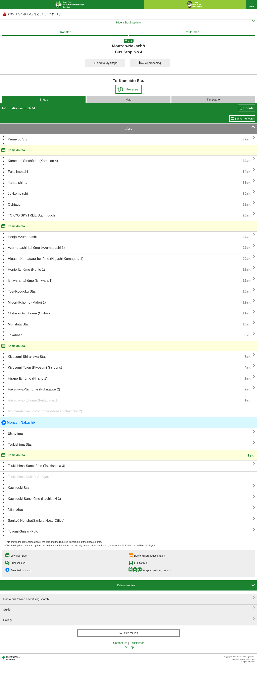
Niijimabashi (17, 509)
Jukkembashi (18, 193)
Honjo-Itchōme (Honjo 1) (26, 269)
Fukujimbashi (18, 172)
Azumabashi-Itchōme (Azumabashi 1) (36, 248)
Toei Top (128, 647)
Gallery (129, 618)
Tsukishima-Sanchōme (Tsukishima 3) (36, 466)
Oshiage (14, 204)
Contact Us (120, 642)
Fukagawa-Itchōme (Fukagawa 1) (33, 400)
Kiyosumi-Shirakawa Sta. (27, 357)
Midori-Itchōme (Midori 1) (27, 302)
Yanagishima (17, 183)
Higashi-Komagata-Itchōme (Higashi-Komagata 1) (45, 259)
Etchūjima (15, 433)
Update (248, 108)
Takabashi (15, 335)
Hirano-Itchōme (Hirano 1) (27, 378)
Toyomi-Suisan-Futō (23, 531)
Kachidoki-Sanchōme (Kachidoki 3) (34, 499)
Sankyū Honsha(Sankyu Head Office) (36, 520)
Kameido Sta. (18, 139)
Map (128, 99)
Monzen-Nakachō (18, 422)
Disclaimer (137, 642)
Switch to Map (244, 118)
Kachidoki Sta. (19, 488)
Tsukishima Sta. (20, 444)
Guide (129, 608)
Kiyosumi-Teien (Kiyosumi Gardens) (35, 367)
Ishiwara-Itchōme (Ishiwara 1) (30, 281)
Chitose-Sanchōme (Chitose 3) (31, 313)
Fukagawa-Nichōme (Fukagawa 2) (34, 389)
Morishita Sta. (18, 324)
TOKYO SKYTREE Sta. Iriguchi (32, 215)
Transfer (64, 32)
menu (251, 4)
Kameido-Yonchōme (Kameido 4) (33, 161)
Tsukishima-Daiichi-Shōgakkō (30, 477)
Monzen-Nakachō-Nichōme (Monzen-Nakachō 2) (45, 411)
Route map (192, 32)
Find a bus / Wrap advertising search (129, 597)
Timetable (213, 99)
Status (44, 99)
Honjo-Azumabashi (22, 237)
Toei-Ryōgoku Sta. (22, 291)
